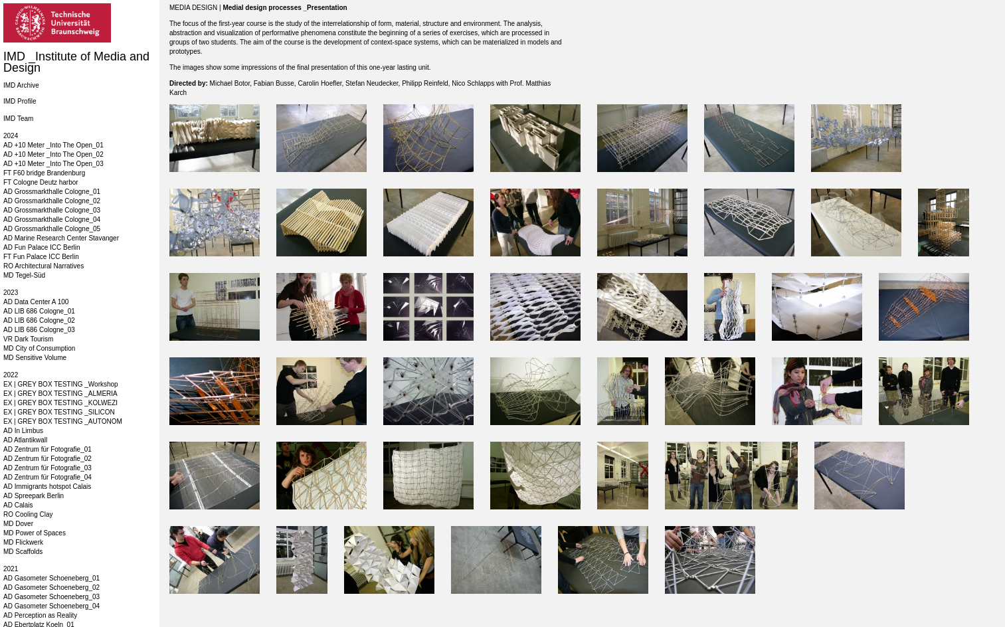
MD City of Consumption (39, 348)
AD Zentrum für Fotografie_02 (47, 458)
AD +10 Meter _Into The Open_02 (53, 154)
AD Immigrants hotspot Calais (47, 486)
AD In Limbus (23, 430)
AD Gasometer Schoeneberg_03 (51, 596)
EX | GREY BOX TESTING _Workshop (60, 384)
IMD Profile (19, 101)
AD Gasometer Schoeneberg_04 (51, 606)
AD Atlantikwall (25, 440)
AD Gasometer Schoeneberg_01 (51, 578)
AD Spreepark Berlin (33, 495)
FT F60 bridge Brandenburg (44, 173)
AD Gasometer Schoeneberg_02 (51, 587)
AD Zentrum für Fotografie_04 (47, 477)
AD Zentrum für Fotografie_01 (47, 449)
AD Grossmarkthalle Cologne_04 (51, 219)
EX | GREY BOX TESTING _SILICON (59, 412)
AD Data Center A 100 (35, 302)
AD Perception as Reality (40, 615)
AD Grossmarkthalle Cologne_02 (51, 201)
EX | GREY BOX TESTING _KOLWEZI (60, 402)
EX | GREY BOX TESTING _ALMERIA (60, 393)
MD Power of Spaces (34, 533)
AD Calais (18, 505)
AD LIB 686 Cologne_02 (39, 320)
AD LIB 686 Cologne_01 (39, 311)
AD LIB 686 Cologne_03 (39, 329)
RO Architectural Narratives (43, 266)
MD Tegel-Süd (24, 275)
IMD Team (18, 118)
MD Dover (18, 523)
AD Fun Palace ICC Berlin (41, 247)
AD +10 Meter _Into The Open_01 (53, 145)
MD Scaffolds (23, 551)
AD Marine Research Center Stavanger (61, 238)
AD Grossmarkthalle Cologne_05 (51, 228)
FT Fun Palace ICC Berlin (41, 256)
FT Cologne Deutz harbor (40, 182)
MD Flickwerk (23, 542)
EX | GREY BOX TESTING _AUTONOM (62, 421)
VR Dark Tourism (28, 339)
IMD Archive (21, 85)
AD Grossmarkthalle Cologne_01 (51, 191)
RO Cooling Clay (27, 514)
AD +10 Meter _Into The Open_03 (53, 163)
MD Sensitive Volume (34, 357)
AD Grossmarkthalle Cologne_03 (51, 210)
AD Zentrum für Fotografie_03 (47, 468)
